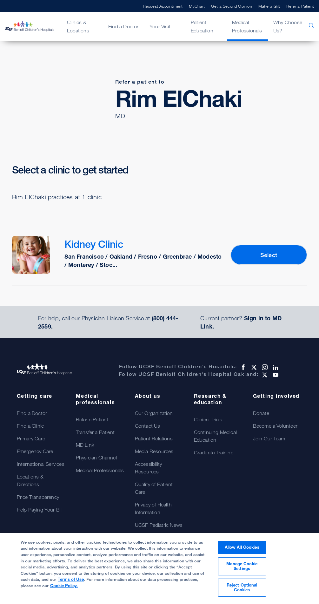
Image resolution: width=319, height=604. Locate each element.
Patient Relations (154, 438)
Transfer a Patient (95, 432)
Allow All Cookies (242, 547)
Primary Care (31, 438)
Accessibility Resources (148, 467)
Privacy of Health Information (153, 508)
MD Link (85, 445)
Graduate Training (214, 452)
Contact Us (147, 426)
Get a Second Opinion (231, 6)
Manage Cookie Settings (241, 566)
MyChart (196, 6)
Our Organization (154, 413)
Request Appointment (163, 6)
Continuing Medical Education (215, 436)
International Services (40, 464)
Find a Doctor (123, 26)
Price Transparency (38, 497)
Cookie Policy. (64, 585)
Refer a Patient (300, 6)
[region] (159, 568)
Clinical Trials (208, 419)
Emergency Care (35, 451)
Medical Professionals (247, 26)
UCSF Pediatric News (159, 525)
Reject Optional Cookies (242, 587)
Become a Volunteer (275, 426)
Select (268, 254)
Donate (261, 413)
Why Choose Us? (287, 26)
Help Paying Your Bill (40, 509)
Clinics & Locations (78, 26)
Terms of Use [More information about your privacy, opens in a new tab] (71, 579)
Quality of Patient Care (154, 488)
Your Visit (160, 26)
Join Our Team (269, 438)
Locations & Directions (30, 480)
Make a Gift (269, 6)
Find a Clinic (30, 426)
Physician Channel (96, 457)
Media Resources (154, 451)
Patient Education (202, 26)
